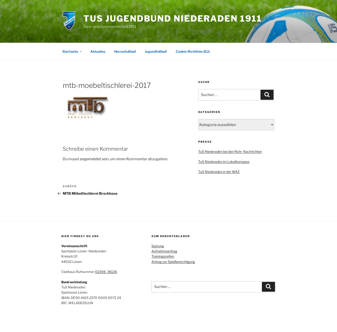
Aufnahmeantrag (164, 251)
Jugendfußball (156, 51)
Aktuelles (97, 51)
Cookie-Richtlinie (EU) (193, 51)
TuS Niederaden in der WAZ (219, 172)
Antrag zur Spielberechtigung (173, 262)
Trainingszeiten (162, 256)
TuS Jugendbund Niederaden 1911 (172, 18)
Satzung (157, 246)
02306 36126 (106, 272)
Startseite (72, 51)
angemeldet (90, 159)
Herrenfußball (125, 51)
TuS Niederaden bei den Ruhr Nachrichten (230, 151)
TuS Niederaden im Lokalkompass (223, 162)
